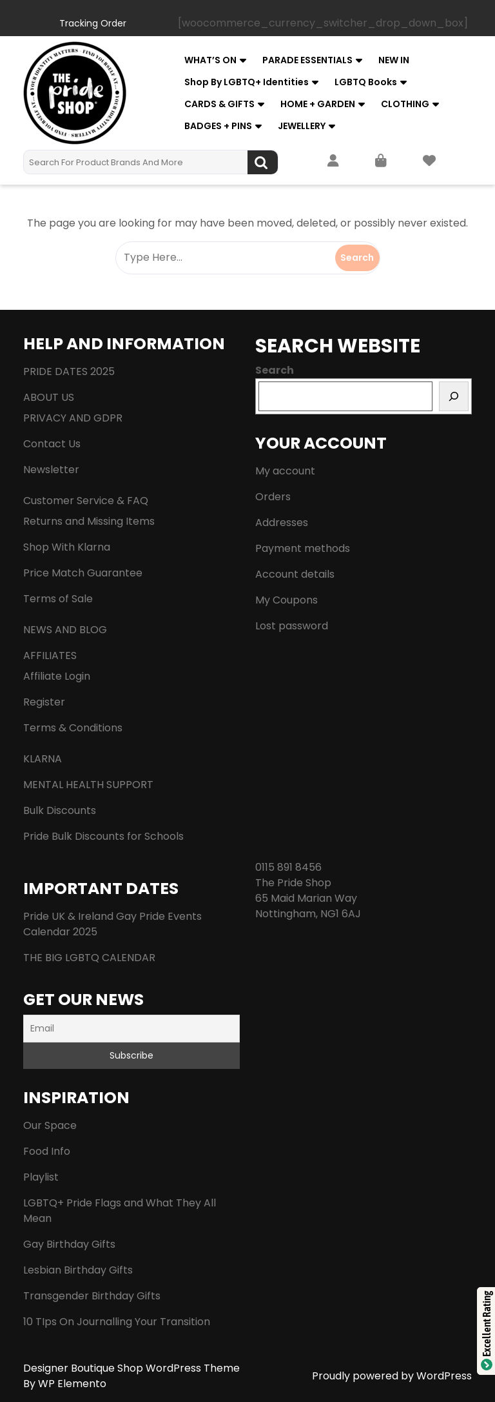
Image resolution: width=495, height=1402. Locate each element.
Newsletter (51, 469)
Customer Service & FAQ (85, 500)
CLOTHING (405, 103)
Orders (273, 496)
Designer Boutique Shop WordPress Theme (131, 1368)
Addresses (281, 522)
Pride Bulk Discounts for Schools (103, 836)
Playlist (41, 1177)
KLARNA (42, 758)
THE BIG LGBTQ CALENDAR (89, 957)
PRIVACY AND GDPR (72, 418)
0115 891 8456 (288, 867)
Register (44, 702)
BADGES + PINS (218, 125)
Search (263, 162)
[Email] (131, 1028)
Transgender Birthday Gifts (91, 1295)
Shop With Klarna (66, 547)
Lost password (291, 625)
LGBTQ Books (366, 82)
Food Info (46, 1151)
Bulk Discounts (59, 810)
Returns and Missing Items (89, 521)
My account (285, 470)
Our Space (50, 1125)
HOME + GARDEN (317, 103)
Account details (295, 574)
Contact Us (52, 443)
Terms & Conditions (72, 727)
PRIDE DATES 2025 (69, 371)
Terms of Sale (58, 598)
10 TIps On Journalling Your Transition (116, 1321)
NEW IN (393, 60)
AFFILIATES (50, 655)
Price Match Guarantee (82, 572)
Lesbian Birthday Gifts (78, 1270)
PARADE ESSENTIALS (307, 60)
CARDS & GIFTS (219, 103)
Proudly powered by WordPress (392, 1375)
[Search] (454, 396)
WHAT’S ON (210, 60)
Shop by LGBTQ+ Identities (246, 82)
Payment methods (302, 548)
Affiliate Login (56, 676)
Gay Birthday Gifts (69, 1244)
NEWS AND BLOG (65, 629)
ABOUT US (48, 397)
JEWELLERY (301, 125)
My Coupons (286, 600)
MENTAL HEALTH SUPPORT (88, 784)
